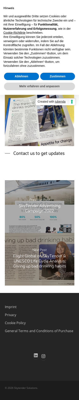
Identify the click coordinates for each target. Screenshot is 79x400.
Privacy (10, 315)
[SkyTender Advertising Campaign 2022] (39, 206)
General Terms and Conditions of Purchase (39, 331)
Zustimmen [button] (58, 76)
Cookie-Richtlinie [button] (14, 32)
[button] (34, 153)
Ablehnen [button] (21, 76)
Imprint (11, 307)
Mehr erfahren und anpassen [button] (39, 86)
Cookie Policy (15, 323)
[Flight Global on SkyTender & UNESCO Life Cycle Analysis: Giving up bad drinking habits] (39, 259)
